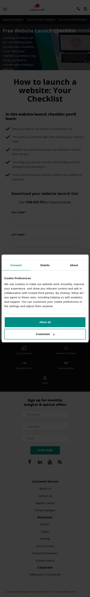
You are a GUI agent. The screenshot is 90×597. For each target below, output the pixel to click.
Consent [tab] (16, 265)
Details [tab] (45, 265)
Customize (45, 334)
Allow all (45, 322)
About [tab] (74, 265)
